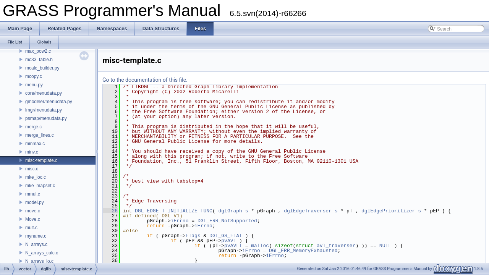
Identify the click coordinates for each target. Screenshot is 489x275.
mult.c (31, 227)
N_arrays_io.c (39, 261)
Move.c (32, 219)
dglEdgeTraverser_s (310, 210)
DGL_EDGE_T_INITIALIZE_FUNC (173, 210)
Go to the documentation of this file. (145, 80)
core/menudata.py (43, 93)
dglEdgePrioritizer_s (391, 210)
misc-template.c (41, 160)
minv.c (31, 152)
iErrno (180, 220)
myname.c (35, 236)
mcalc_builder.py (42, 68)
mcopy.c (33, 76)
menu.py (34, 84)
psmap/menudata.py (46, 118)
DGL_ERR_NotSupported (227, 220)
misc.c (31, 168)
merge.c (33, 126)
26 (110, 210)
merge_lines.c (39, 135)
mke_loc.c (35, 177)
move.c (32, 211)
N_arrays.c (36, 244)
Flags (193, 235)
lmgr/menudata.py (43, 110)
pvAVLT (233, 245)
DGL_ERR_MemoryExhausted (303, 250)
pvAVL (228, 240)
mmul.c (32, 194)
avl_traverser (336, 245)
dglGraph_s (233, 210)
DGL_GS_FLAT (225, 235)
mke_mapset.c (40, 185)
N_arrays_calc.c (41, 253)
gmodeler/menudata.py (48, 101)
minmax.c (35, 143)
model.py (34, 202)
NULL (385, 245)
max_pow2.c (38, 51)
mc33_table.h (39, 59)
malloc (260, 245)
